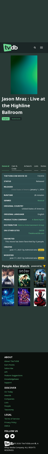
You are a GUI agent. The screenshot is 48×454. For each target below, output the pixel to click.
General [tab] (5, 166)
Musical (41, 200)
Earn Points (9, 365)
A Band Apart (38, 219)
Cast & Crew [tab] (14, 167)
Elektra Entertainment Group (31, 225)
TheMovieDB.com (36, 233)
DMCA (7, 426)
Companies (9, 399)
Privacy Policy (10, 422)
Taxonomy (9, 409)
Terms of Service (12, 418)
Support (8, 382)
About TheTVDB (11, 361)
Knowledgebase (11, 379)
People (7, 406)
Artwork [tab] (28, 166)
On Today (8, 391)
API (5, 372)
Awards (7, 395)
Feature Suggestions (13, 375)
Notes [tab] (43, 166)
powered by (38, 266)
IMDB (41, 230)
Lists (6, 402)
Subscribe (8, 368)
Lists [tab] (36, 166)
